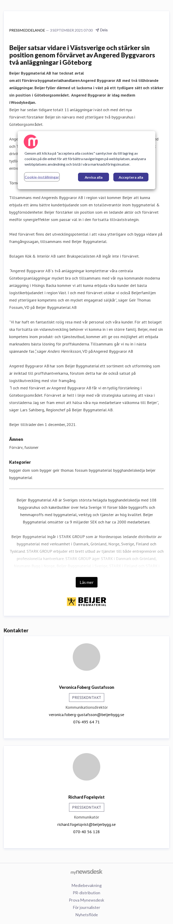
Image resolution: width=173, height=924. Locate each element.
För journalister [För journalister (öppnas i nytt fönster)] (86, 907)
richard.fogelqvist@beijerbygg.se (86, 824)
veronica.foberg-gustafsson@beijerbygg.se (86, 714)
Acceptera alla (131, 177)
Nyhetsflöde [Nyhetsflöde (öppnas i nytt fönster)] (86, 914)
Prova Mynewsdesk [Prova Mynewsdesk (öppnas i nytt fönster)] (86, 899)
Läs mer (87, 582)
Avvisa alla (94, 177)
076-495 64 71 (86, 722)
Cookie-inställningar (42, 177)
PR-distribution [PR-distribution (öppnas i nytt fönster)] (86, 892)
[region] (86, 160)
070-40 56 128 (86, 831)
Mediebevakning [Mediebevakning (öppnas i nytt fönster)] (86, 885)
